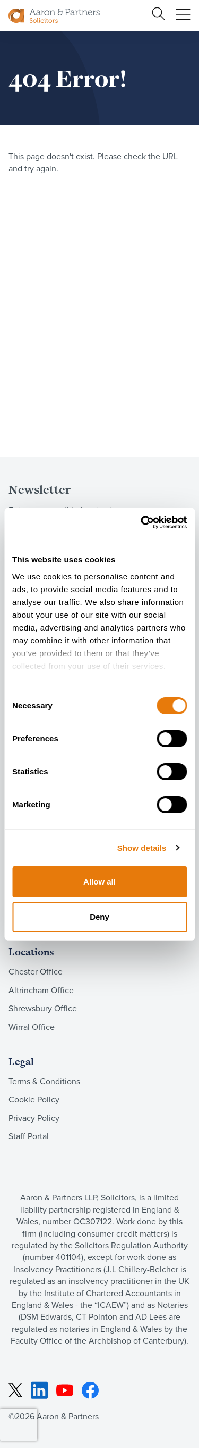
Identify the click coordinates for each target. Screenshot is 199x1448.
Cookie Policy (33, 1099)
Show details (142, 848)
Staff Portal (28, 1136)
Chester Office (35, 972)
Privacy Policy (33, 1118)
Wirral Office (31, 1027)
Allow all (99, 881)
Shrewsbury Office (42, 1008)
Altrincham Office (41, 990)
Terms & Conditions (44, 1081)
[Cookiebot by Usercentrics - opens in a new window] (142, 522)
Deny (99, 916)
